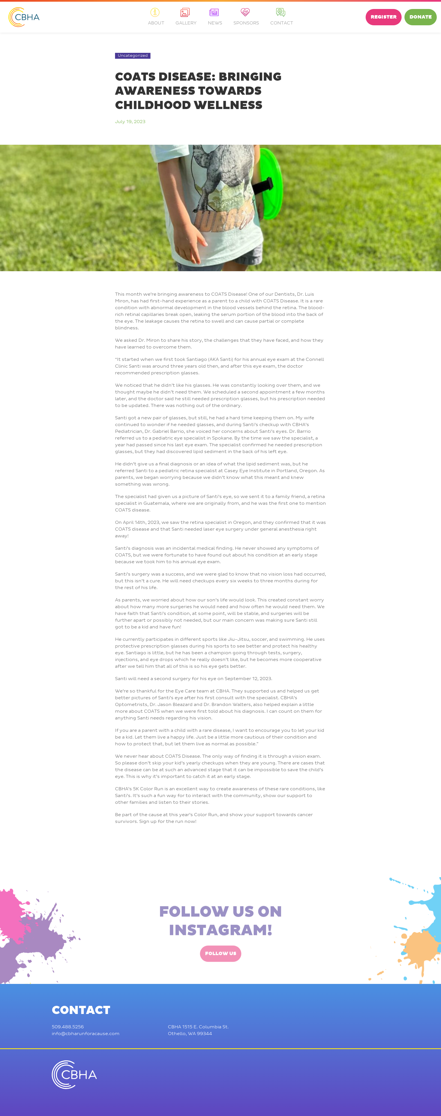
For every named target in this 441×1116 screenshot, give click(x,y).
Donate (421, 17)
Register (384, 17)
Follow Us (220, 978)
